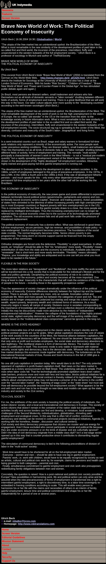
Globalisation (45, 39)
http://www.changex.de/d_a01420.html (62, 78)
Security (7, 557)
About (5, 545)
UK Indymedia (22, 4)
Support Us (8, 561)
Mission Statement (13, 541)
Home (5, 529)
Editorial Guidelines (13, 537)
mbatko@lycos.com (24, 521)
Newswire (7, 10)
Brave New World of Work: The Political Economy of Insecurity (47, 28)
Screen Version (11, 18)
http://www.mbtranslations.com (36, 524)
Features (7, 14)
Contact (6, 549)
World (58, 39)
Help (4, 553)
